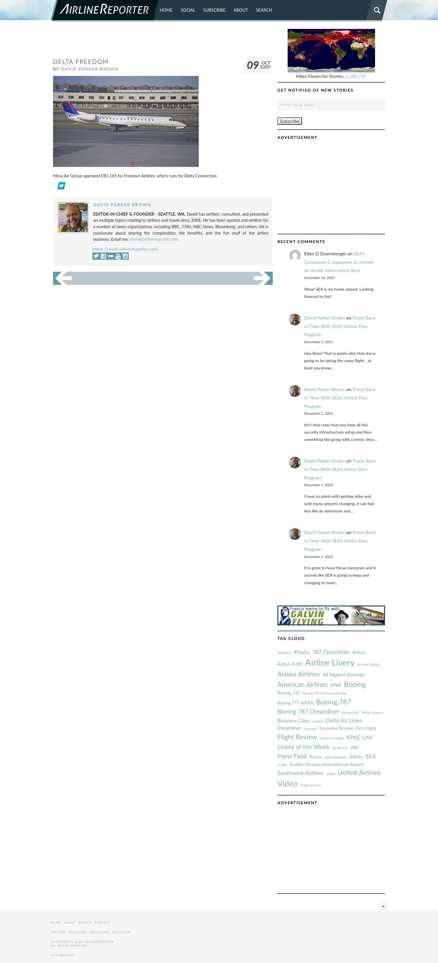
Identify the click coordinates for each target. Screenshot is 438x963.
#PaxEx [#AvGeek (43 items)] (301, 652)
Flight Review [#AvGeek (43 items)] (297, 737)
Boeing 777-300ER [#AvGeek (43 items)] (295, 702)
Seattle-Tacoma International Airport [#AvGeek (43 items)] (326, 764)
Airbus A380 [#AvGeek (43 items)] (290, 664)
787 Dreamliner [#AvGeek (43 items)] (331, 651)
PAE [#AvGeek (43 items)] (355, 747)
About (240, 10)
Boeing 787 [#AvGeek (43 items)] (333, 701)
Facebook (77, 932)
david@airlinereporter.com (154, 239)
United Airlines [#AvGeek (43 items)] (359, 773)
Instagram (99, 932)
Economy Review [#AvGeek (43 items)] (336, 728)
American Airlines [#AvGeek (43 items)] (302, 684)
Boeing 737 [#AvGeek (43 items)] (288, 692)
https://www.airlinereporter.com (125, 249)
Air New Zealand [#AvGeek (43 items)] (368, 664)
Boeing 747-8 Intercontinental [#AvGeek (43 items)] (324, 693)
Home (166, 10)
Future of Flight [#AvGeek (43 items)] (332, 738)
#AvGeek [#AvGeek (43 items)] (284, 653)
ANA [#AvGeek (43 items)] (335, 685)
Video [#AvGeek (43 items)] (287, 783)
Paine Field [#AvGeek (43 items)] (292, 756)
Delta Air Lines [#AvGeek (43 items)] (344, 720)
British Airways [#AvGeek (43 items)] (372, 712)
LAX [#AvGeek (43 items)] (367, 737)
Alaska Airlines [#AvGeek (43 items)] (298, 674)
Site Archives (63, 955)
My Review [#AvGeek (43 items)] (340, 748)
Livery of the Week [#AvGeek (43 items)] (303, 747)
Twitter (58, 932)
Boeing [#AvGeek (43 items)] (355, 684)
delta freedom (81, 61)
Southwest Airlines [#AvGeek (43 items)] (300, 773)
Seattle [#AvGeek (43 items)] (282, 765)
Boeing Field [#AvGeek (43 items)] (350, 712)
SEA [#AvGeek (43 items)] (370, 756)
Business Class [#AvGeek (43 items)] (293, 721)
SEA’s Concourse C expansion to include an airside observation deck (339, 262)
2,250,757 (355, 76)
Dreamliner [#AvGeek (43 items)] (289, 728)
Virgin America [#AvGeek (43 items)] (310, 785)
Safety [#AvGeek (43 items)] (356, 756)
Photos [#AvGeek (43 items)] (315, 756)
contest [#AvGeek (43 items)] (317, 721)
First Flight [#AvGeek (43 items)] (366, 728)
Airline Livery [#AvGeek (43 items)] (330, 662)
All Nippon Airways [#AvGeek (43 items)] (343, 674)
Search (264, 10)
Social (188, 10)
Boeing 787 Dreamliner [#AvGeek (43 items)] (308, 711)
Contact (102, 922)
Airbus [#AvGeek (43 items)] (358, 652)
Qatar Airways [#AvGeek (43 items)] (335, 757)
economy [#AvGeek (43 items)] (309, 728)
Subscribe (214, 10)
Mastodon (121, 932)
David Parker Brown (90, 69)
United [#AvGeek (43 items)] (330, 774)
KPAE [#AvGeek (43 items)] (353, 737)
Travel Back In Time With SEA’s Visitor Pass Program (340, 326)
